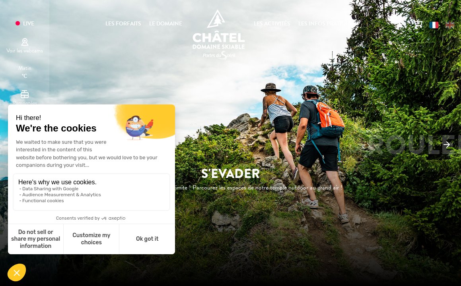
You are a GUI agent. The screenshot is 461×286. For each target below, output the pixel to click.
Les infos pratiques (327, 24)
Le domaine (165, 24)
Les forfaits (123, 24)
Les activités (272, 24)
